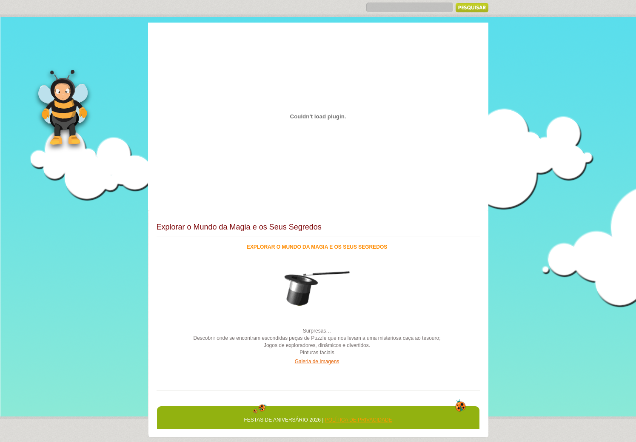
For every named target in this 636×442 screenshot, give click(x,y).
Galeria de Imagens (317, 362)
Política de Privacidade (358, 420)
